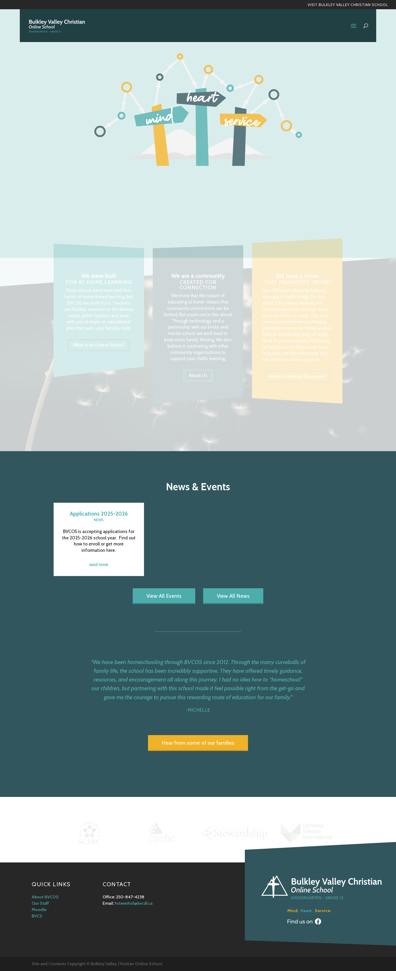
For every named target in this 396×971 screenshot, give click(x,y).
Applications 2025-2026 (99, 513)
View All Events (164, 596)
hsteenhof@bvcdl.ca (133, 903)
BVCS (37, 915)
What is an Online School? (99, 345)
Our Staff (40, 903)
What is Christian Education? (297, 376)
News (99, 519)
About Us (198, 375)
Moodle (39, 909)
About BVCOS (45, 896)
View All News (233, 596)
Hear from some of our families (198, 743)
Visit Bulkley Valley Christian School (348, 5)
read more (98, 564)
